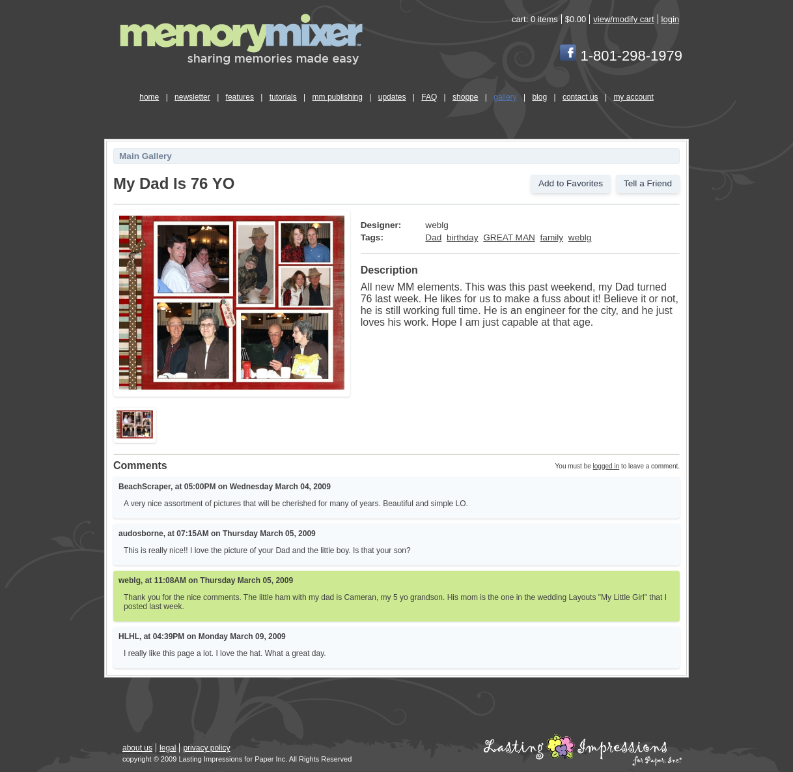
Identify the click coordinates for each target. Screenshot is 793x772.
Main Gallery (145, 156)
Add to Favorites (570, 183)
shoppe (465, 97)
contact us (580, 97)
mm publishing (338, 97)
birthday (462, 237)
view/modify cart (623, 19)
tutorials (283, 97)
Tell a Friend (648, 183)
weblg (580, 237)
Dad (433, 237)
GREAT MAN (509, 237)
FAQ (429, 97)
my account (633, 97)
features (240, 97)
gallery (505, 97)
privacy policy (206, 747)
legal (168, 747)
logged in (606, 466)
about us (137, 747)
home (149, 97)
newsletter (192, 97)
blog (539, 97)
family (552, 237)
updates (392, 97)
